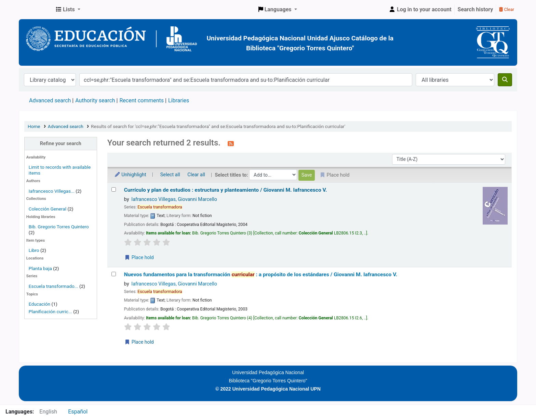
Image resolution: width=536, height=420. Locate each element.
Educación (39, 304)
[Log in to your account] (420, 9)
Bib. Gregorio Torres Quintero (59, 226)
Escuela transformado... (53, 286)
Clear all (196, 175)
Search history (475, 9)
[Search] (505, 79)
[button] (68, 9)
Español (78, 411)
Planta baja (41, 268)
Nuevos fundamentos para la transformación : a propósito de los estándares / (261, 274)
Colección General (48, 209)
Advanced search (50, 100)
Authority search (95, 100)
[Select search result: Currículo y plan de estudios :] (113, 189)
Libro (34, 250)
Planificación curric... (50, 311)
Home (34, 126)
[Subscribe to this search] (231, 143)
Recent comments (141, 100)
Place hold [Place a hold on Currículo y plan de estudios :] (139, 257)
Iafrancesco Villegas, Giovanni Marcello (174, 199)
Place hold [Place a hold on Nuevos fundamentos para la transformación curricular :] (139, 342)
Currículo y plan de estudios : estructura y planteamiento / (225, 190)
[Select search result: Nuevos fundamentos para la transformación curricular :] (113, 274)
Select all (170, 175)
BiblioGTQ (36, 9)
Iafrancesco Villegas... (52, 191)
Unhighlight (130, 175)
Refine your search (60, 144)
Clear (506, 9)
